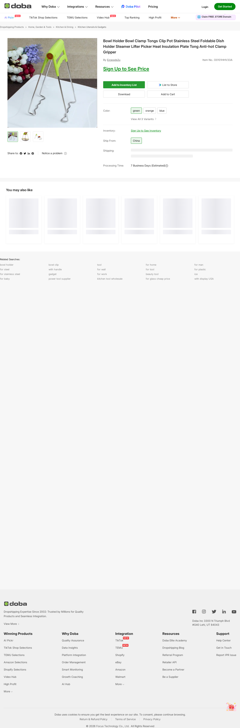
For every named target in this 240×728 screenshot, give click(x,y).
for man (198, 264)
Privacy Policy (152, 719)
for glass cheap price (158, 278)
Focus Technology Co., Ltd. (112, 726)
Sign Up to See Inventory (146, 130)
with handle (55, 269)
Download (124, 94)
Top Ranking (131, 17)
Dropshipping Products (12, 27)
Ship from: (109, 140)
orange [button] (149, 110)
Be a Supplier (170, 676)
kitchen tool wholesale (109, 278)
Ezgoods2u (113, 59)
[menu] (97, 17)
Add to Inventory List (124, 84)
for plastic (200, 269)
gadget (52, 274)
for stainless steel (10, 274)
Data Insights (70, 647)
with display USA (204, 278)
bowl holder (6, 264)
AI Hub (66, 684)
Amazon (120, 669)
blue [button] (161, 110)
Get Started (225, 6)
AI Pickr (12, 17)
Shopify (119, 655)
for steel (4, 269)
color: (106, 110)
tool (99, 264)
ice (196, 274)
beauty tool (152, 274)
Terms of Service (125, 719)
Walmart (120, 676)
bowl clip (54, 264)
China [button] (136, 140)
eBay (118, 662)
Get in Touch (224, 647)
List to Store (168, 85)
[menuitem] (12, 17)
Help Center (223, 640)
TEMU (119, 647)
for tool (150, 269)
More (175, 17)
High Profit (155, 17)
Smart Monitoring (72, 669)
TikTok (119, 640)
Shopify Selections (15, 669)
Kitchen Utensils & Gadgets (92, 27)
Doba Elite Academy (174, 640)
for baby (5, 278)
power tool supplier (60, 278)
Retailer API (169, 662)
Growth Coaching (72, 676)
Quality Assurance (73, 640)
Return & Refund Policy (93, 719)
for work (102, 274)
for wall (101, 269)
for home (151, 264)
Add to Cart (168, 94)
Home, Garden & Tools (39, 27)
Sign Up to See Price (126, 69)
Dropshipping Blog (173, 647)
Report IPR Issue (226, 655)
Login (205, 6)
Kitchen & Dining (64, 27)
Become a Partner (173, 669)
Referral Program (172, 655)
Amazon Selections (15, 662)
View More (11, 623)
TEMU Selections (77, 17)
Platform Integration (74, 655)
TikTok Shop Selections (43, 17)
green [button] (136, 110)
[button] (144, 119)
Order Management (74, 662)
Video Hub (106, 17)
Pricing (153, 6)
